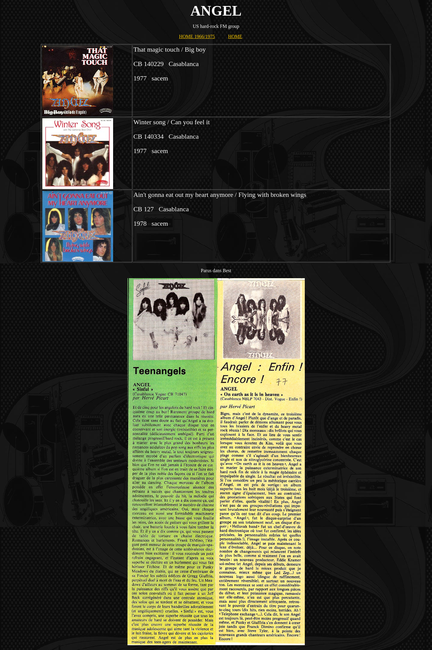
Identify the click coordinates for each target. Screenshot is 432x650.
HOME (235, 36)
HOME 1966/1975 (197, 36)
